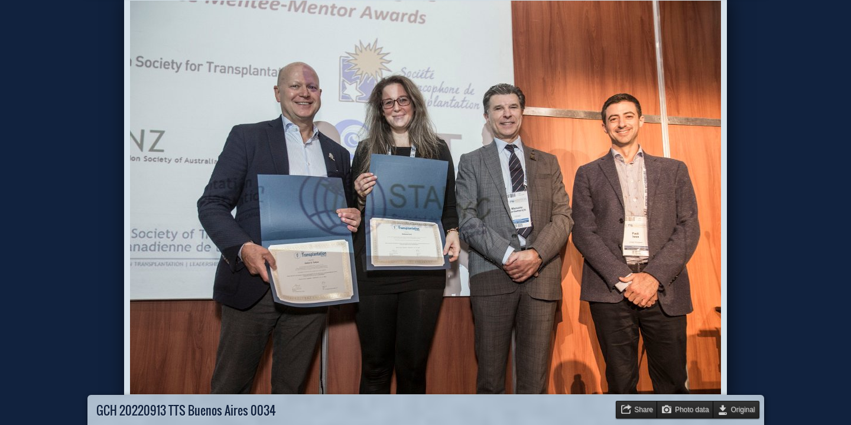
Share (643, 410)
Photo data (692, 410)
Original (743, 410)
